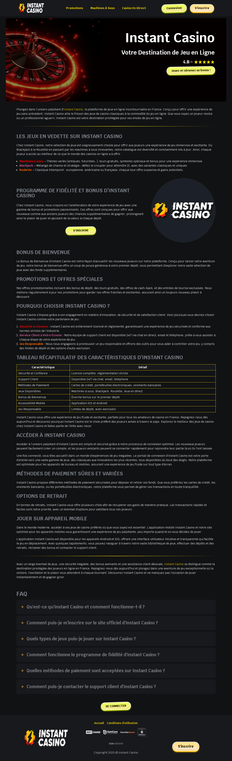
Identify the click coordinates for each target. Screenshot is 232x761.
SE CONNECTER (116, 706)
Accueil (99, 723)
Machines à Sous (102, 8)
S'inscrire (202, 8)
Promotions (74, 8)
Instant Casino (73, 109)
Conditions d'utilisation (122, 723)
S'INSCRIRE (81, 230)
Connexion (174, 8)
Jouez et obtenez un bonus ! (190, 70)
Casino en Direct (134, 8)
